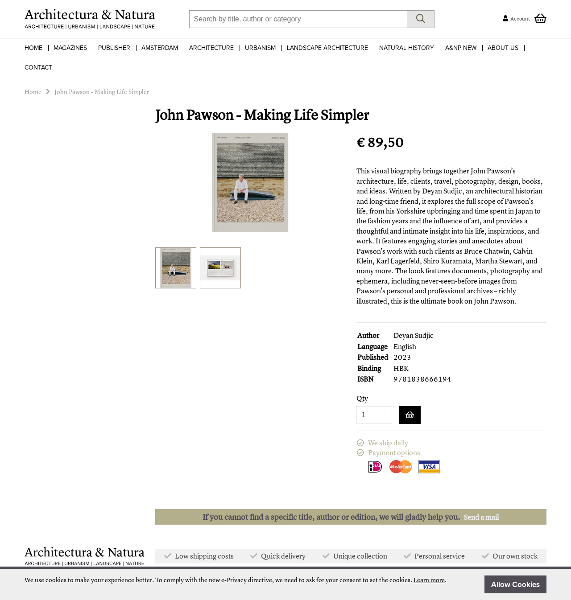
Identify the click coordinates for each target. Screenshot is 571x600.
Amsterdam (159, 48)
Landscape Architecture (327, 48)
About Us (503, 48)
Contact (38, 67)
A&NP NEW (460, 48)
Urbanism (260, 48)
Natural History (406, 48)
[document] (285, 584)
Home (33, 48)
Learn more (429, 579)
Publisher (114, 48)
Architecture (211, 48)
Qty (362, 398)
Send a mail (481, 517)
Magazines (70, 48)
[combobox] (298, 19)
